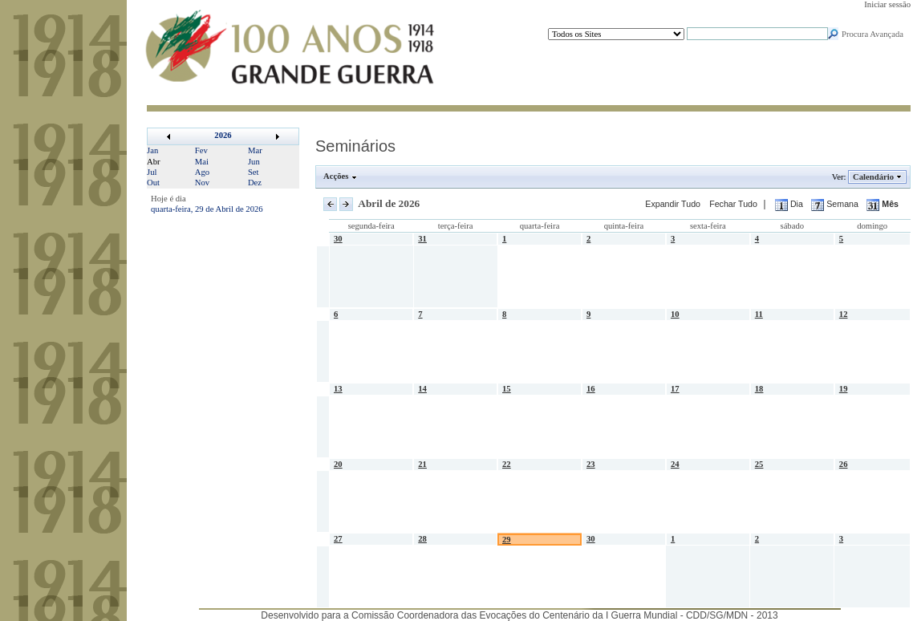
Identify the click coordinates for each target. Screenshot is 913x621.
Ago (202, 172)
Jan (152, 150)
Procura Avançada (872, 34)
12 (843, 314)
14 (422, 388)
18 (759, 388)
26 (843, 464)
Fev (201, 150)
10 (675, 314)
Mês (882, 204)
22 (506, 464)
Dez (255, 182)
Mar (255, 150)
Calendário (874, 176)
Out (153, 182)
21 (422, 464)
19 (843, 388)
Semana (836, 204)
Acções (336, 176)
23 (590, 464)
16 (590, 388)
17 (675, 388)
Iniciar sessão (887, 4)
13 (338, 388)
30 (338, 238)
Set (253, 172)
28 (422, 538)
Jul (151, 172)
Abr (153, 161)
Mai (202, 161)
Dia (790, 204)
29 (506, 539)
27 (338, 538)
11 (759, 314)
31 (422, 238)
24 (675, 464)
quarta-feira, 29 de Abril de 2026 (207, 209)
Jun (254, 161)
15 (506, 388)
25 (759, 464)
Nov (202, 182)
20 (338, 464)
